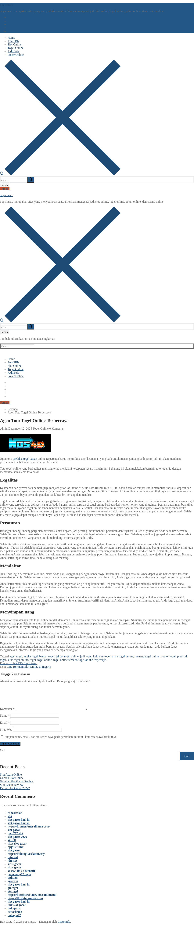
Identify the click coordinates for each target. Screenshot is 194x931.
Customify (64, 926)
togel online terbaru (65, 659)
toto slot (13, 861)
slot (10, 820)
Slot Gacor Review (11, 789)
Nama (4, 720)
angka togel (31, 656)
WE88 (12, 844)
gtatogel (13, 892)
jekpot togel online (67, 656)
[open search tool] (60, 174)
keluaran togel (101, 656)
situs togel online (18, 659)
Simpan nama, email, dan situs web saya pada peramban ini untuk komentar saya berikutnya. (61, 741)
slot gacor (14, 834)
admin (4, 428)
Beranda (13, 409)
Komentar (7, 713)
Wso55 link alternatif (21, 875)
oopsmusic (6, 4)
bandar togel (46, 656)
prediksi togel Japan (25, 458)
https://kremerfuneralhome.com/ (29, 831)
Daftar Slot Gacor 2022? (15, 792)
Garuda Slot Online (11, 782)
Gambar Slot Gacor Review (17, 785)
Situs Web (6, 734)
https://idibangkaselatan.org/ (26, 858)
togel (33, 659)
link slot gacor (17, 909)
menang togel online (147, 656)
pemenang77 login (19, 878)
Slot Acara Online (11, 779)
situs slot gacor (17, 848)
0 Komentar (56, 428)
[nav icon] (4, 185)
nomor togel (168, 656)
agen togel (16, 656)
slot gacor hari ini (19, 824)
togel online (44, 659)
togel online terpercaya (92, 659)
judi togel (86, 656)
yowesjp (13, 885)
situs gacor (14, 868)
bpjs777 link (15, 851)
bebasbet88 (15, 916)
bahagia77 (14, 919)
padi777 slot (15, 837)
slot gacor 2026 (17, 841)
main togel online (122, 656)
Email (4, 727)
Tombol (4, 188)
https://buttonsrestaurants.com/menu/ (32, 899)
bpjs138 (13, 882)
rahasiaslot (15, 817)
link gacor (14, 913)
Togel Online (40, 428)
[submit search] (30, 180)
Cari (2, 754)
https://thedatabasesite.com (25, 902)
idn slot (12, 865)
